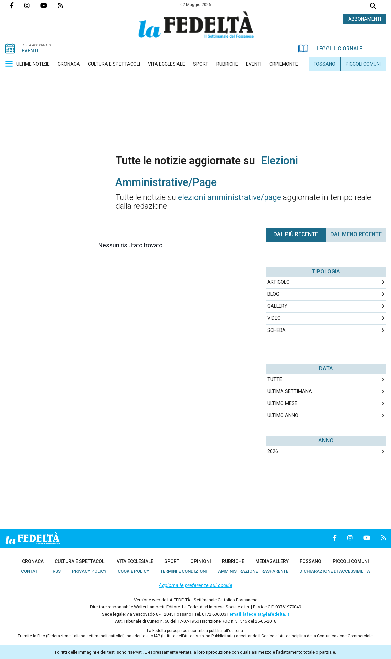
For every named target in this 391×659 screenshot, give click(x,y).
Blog (273, 294)
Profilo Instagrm (32, 5)
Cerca (373, 6)
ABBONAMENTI (364, 19)
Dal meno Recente (356, 234)
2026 (272, 451)
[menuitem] (33, 64)
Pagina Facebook (17, 5)
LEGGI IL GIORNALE (330, 48)
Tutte (274, 379)
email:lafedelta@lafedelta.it (259, 614)
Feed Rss (66, 5)
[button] (9, 63)
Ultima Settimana (289, 391)
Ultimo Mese (282, 403)
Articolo (278, 282)
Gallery (277, 306)
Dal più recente (295, 234)
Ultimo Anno (282, 415)
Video (274, 318)
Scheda (276, 330)
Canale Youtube (49, 5)
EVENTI (30, 51)
